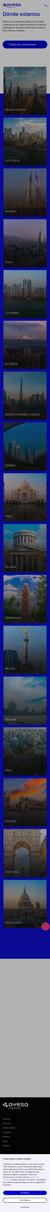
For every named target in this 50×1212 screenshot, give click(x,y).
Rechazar (25, 1207)
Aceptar (25, 1193)
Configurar (25, 1200)
